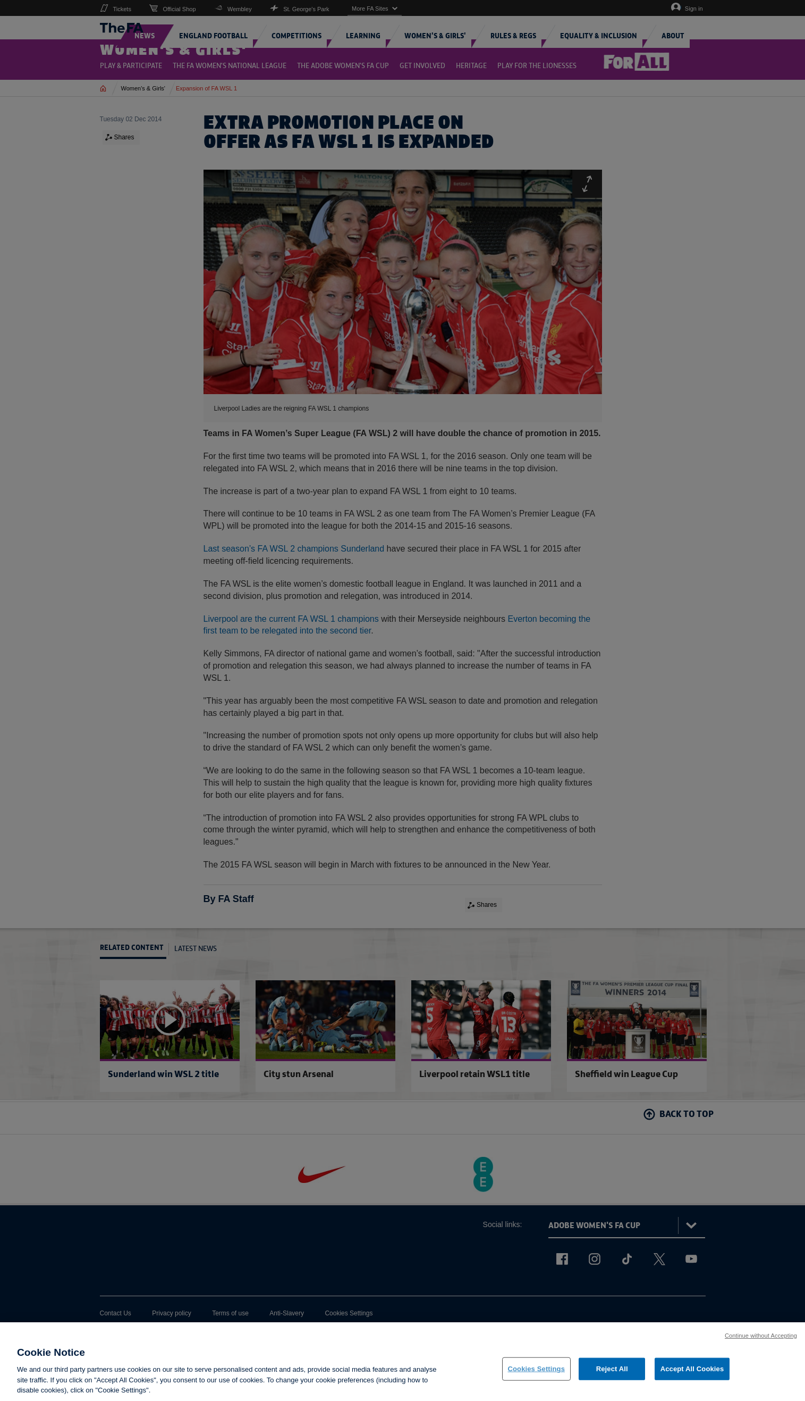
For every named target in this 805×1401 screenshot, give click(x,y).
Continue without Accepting (761, 1340)
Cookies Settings (536, 1374)
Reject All (612, 1374)
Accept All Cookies (692, 1374)
